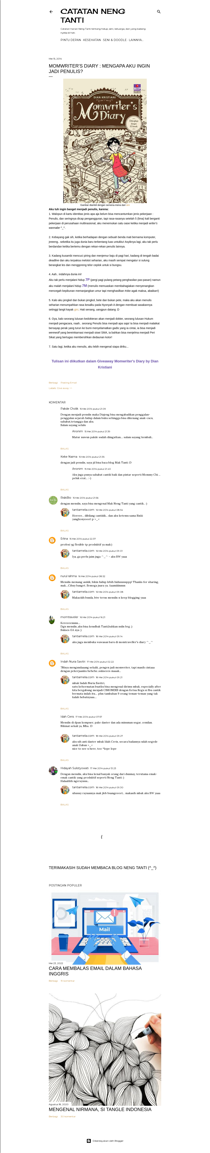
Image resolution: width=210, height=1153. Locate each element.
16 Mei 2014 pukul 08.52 (91, 576)
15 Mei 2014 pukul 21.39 (97, 431)
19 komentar (68, 980)
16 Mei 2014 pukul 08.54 (109, 509)
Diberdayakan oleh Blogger (105, 1141)
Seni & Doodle (115, 40)
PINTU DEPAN (71, 40)
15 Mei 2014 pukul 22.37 (82, 538)
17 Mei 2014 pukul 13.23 (103, 768)
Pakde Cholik (69, 408)
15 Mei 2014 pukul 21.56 (85, 497)
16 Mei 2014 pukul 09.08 (109, 591)
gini (76, 309)
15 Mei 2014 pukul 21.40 (98, 468)
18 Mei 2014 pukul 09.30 (109, 787)
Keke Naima (69, 456)
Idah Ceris (67, 716)
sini (128, 205)
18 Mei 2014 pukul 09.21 (109, 677)
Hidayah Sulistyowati (75, 768)
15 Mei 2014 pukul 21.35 (91, 456)
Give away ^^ (64, 388)
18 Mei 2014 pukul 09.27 (109, 735)
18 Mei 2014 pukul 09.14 (109, 636)
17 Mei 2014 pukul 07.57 (89, 716)
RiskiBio (66, 497)
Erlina (64, 538)
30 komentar (68, 1116)
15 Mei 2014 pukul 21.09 (93, 408)
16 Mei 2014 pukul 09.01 (109, 550)
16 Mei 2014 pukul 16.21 (92, 617)
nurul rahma (69, 576)
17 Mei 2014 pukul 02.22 (100, 661)
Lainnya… (136, 40)
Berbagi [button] (53, 382)
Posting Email (69, 382)
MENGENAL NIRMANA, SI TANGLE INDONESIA (100, 1109)
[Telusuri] (159, 11)
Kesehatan (92, 40)
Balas (65, 448)
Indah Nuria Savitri (73, 661)
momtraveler (69, 617)
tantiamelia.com (83, 510)
